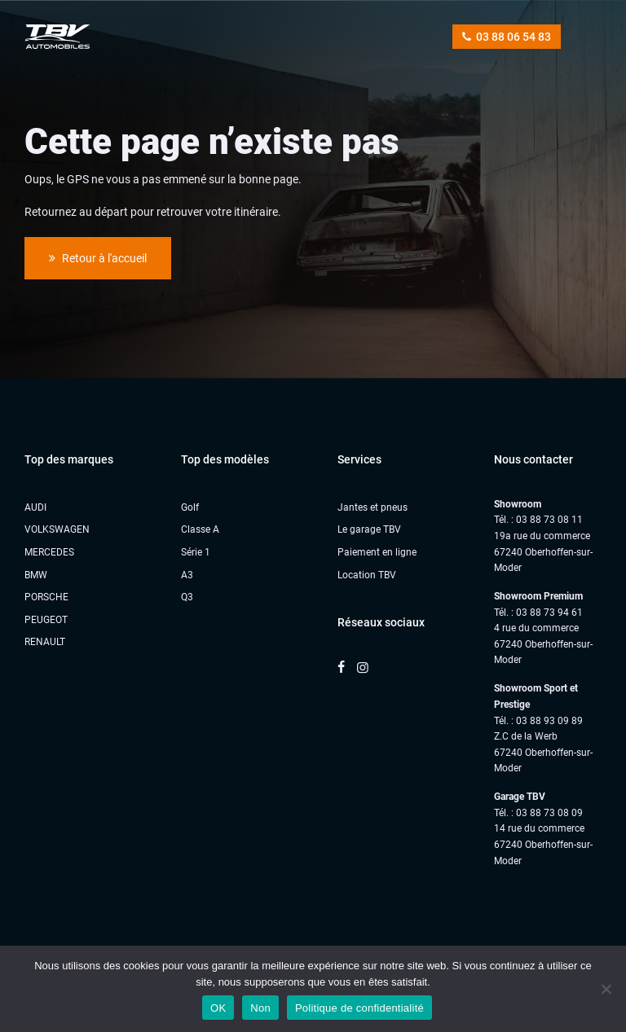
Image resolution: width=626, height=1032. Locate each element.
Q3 (187, 597)
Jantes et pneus (372, 507)
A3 (187, 575)
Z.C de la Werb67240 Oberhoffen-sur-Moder (543, 752)
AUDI (35, 507)
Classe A (200, 529)
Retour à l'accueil (98, 258)
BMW (35, 575)
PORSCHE (46, 597)
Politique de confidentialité (359, 1008)
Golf (190, 507)
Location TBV (366, 575)
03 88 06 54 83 (506, 36)
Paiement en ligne (377, 552)
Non (260, 1008)
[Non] (605, 989)
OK (218, 1008)
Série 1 (195, 552)
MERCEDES (49, 552)
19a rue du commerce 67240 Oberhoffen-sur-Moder (543, 551)
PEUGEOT (46, 620)
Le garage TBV (369, 529)
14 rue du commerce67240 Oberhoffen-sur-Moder (543, 844)
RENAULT (44, 642)
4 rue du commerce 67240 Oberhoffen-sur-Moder (543, 643)
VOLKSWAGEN (57, 529)
